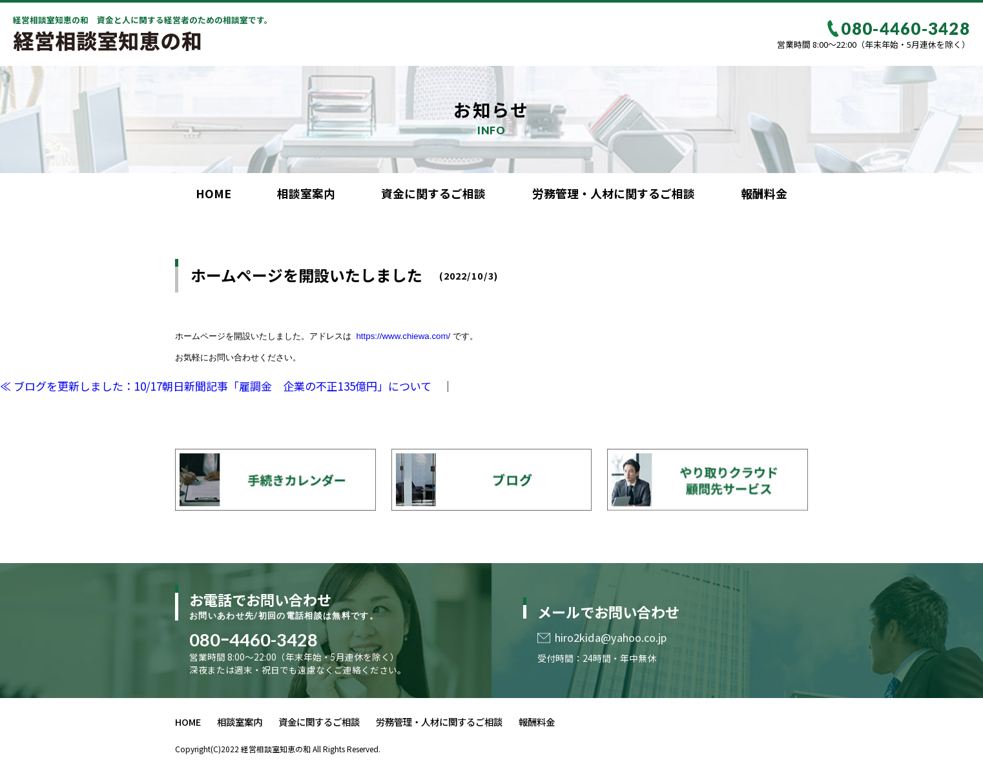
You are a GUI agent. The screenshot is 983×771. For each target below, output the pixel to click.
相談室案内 (306, 193)
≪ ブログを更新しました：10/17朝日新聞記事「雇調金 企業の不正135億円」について (215, 386)
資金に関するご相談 (433, 193)
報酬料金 (764, 193)
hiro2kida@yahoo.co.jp (611, 637)
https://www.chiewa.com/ (402, 336)
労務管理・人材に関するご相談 (613, 193)
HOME (213, 193)
